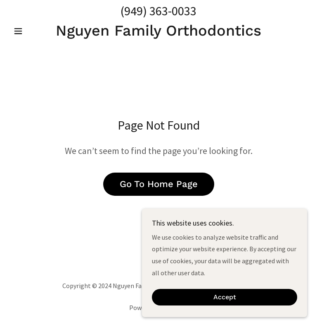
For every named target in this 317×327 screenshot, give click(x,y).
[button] (32, 31)
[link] (158, 33)
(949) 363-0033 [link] (158, 11)
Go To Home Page (159, 184)
